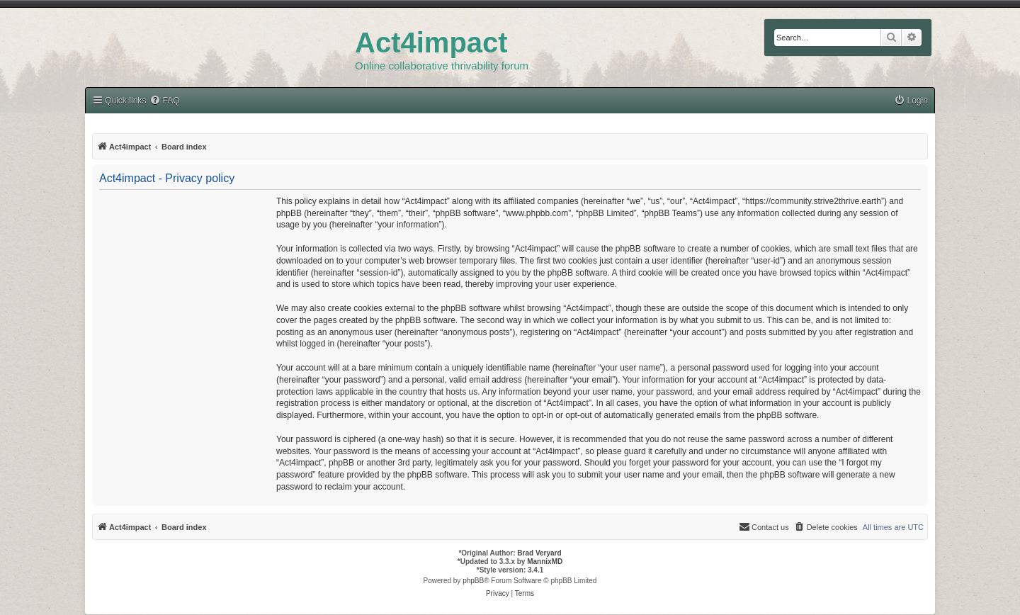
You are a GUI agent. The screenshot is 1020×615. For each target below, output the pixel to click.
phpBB (473, 581)
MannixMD (544, 561)
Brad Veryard (539, 553)
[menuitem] (911, 101)
